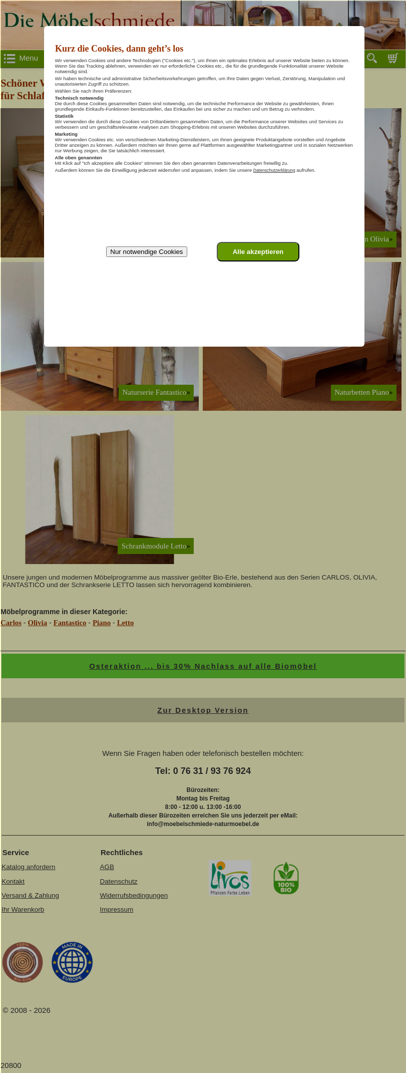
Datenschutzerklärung (274, 170)
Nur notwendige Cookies (146, 251)
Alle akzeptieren (258, 251)
